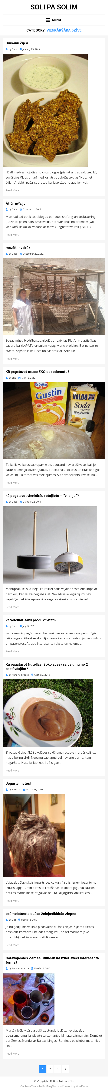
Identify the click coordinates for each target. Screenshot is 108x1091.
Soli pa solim (54, 7)
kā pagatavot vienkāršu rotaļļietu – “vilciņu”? (42, 496)
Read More (12, 190)
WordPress (82, 1086)
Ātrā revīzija (15, 203)
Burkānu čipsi (17, 43)
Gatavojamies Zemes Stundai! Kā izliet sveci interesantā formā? (52, 960)
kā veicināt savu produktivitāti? (31, 620)
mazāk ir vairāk (18, 248)
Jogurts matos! (18, 783)
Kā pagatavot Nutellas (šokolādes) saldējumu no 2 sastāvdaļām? (47, 666)
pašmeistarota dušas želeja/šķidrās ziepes (41, 914)
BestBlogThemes (51, 1086)
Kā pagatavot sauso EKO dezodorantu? (37, 372)
